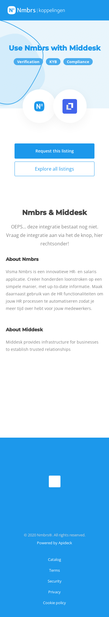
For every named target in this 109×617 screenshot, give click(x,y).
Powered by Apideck (54, 542)
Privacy (54, 592)
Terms (54, 570)
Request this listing (54, 151)
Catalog (54, 559)
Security (55, 581)
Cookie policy (54, 602)
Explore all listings (54, 169)
